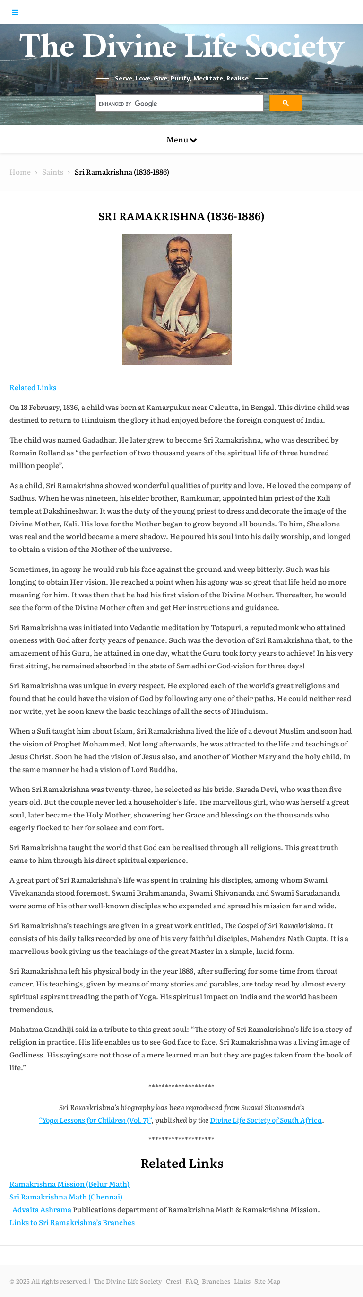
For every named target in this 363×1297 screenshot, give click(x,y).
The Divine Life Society (181, 52)
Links (242, 1281)
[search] (179, 104)
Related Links (32, 387)
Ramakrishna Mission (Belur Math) (69, 1183)
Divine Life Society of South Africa (266, 1119)
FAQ (191, 1281)
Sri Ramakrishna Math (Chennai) (65, 1196)
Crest (174, 1281)
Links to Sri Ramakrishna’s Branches (72, 1222)
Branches (216, 1281)
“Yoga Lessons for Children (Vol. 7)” (95, 1119)
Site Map (267, 1281)
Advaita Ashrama (41, 1209)
